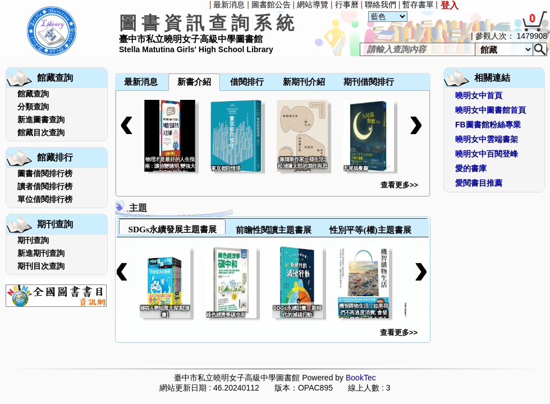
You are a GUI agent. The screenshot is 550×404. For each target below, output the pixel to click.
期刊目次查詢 (41, 265)
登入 (450, 5)
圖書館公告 (271, 4)
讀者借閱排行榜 (44, 186)
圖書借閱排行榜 (44, 173)
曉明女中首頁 (478, 95)
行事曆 (347, 4)
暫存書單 (418, 4)
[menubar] (144, 57)
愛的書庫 (471, 168)
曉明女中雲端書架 (486, 139)
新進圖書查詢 (41, 119)
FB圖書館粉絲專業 (488, 124)
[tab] (172, 226)
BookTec (361, 377)
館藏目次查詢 (41, 132)
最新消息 (229, 4)
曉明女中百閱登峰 (486, 153)
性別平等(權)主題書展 (370, 230)
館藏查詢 (33, 93)
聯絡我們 (380, 4)
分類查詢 (33, 106)
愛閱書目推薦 (478, 182)
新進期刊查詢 (41, 253)
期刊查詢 (33, 240)
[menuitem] (116, 57)
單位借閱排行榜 (44, 199)
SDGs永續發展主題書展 (172, 229)
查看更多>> (399, 185)
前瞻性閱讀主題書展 (273, 230)
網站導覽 (312, 4)
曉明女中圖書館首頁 (490, 109)
